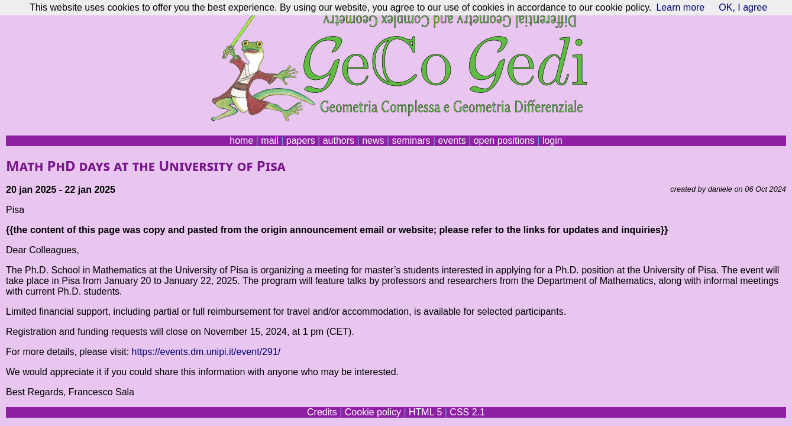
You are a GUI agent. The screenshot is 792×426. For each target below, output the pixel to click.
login (552, 140)
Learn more (680, 7)
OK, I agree (743, 7)
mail (269, 140)
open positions (504, 140)
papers (300, 140)
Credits (322, 412)
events (451, 140)
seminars (411, 140)
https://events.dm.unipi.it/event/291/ (206, 352)
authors (338, 140)
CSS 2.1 (467, 412)
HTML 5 (425, 412)
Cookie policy (373, 412)
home (241, 140)
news (373, 140)
